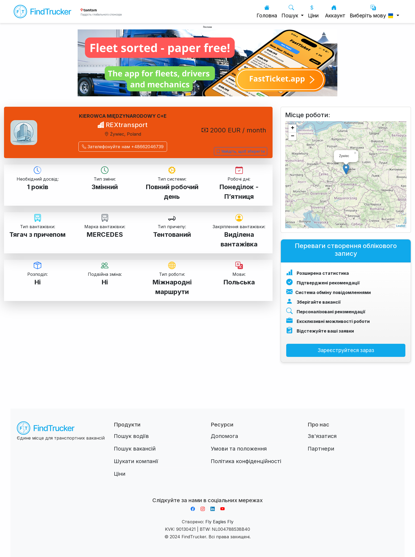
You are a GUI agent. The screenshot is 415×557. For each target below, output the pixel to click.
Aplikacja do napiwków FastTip (207, 494)
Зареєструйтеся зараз (346, 350)
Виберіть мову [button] (372, 12)
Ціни (313, 12)
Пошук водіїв (131, 436)
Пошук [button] (290, 12)
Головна (266, 12)
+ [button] (292, 128)
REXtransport (123, 125)
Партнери (321, 448)
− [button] (292, 136)
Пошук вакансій (135, 448)
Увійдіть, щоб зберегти (240, 151)
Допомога (224, 436)
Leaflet (400, 225)
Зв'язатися (322, 436)
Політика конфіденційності (246, 461)
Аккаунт (335, 12)
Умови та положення (239, 448)
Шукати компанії (136, 461)
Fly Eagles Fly (219, 521)
